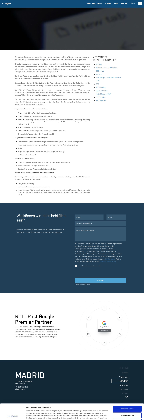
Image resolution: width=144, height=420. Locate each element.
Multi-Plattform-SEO (103, 94)
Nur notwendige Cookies (127, 407)
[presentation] (90, 272)
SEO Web (99, 64)
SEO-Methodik (101, 100)
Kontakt (124, 3)
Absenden (100, 280)
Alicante (123, 385)
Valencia (123, 376)
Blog (116, 3)
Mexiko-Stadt (124, 368)
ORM (97, 81)
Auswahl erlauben (127, 400)
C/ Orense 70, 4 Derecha (23, 381)
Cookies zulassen (127, 394)
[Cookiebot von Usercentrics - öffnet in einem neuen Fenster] (13, 416)
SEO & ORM (70, 25)
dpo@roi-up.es (110, 259)
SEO (97, 84)
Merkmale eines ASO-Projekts (106, 68)
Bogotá (125, 372)
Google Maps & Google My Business (108, 77)
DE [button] (133, 3)
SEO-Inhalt (100, 71)
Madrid (30, 375)
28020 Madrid (20, 384)
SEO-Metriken (101, 97)
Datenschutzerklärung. (108, 261)
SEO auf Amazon (102, 91)
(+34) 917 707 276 (21, 387)
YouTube (99, 74)
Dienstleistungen (94, 3)
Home (47, 25)
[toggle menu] (140, 3)
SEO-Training (100, 87)
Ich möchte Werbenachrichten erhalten (88, 266)
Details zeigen (111, 416)
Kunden (108, 3)
